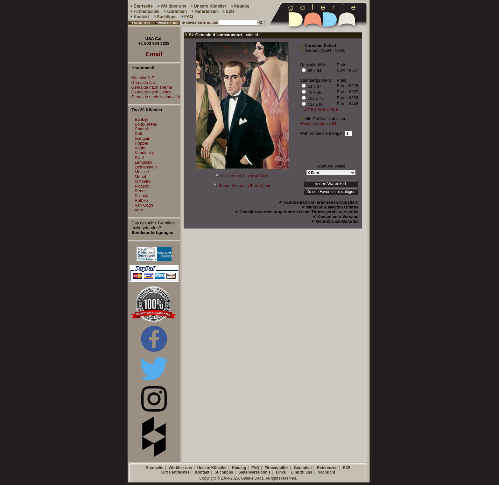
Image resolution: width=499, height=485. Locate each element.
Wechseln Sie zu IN (318, 123)
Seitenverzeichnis (254, 472)
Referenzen (327, 468)
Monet (140, 176)
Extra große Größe (320, 109)
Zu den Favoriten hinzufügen (331, 191)
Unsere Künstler (212, 468)
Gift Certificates (175, 472)
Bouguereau (146, 124)
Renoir (141, 190)
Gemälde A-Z (142, 82)
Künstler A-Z (141, 77)
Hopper (141, 143)
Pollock (141, 195)
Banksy (141, 119)
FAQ (255, 468)
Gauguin (142, 138)
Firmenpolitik (276, 468)
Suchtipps (223, 472)
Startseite (154, 468)
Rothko (141, 200)
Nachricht (326, 472)
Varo (139, 210)
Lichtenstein (146, 167)
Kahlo (140, 148)
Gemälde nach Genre (149, 92)
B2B (346, 468)
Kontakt (202, 472)
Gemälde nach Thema (150, 87)
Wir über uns (180, 468)
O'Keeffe (143, 181)
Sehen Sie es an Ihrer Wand (244, 185)
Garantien (303, 468)
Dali (138, 133)
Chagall (142, 128)
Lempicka (143, 162)
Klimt (139, 157)
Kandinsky (144, 152)
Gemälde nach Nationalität (154, 96)
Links (281, 472)
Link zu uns (301, 472)
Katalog (239, 468)
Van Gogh (144, 205)
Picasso (142, 186)
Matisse (142, 171)
